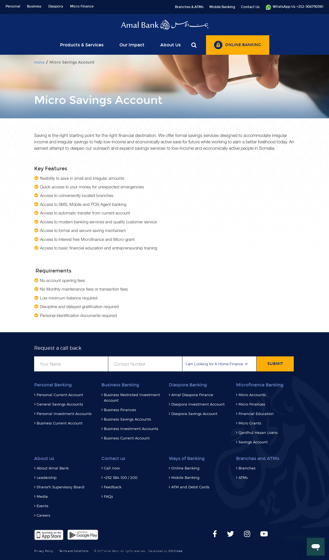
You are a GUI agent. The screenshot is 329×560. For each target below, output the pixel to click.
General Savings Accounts (60, 404)
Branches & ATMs (189, 7)
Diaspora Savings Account (194, 413)
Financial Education (256, 413)
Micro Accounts (252, 394)
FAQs (108, 496)
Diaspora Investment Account (198, 404)
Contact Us (250, 7)
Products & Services (82, 45)
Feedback (112, 487)
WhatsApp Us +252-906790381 (294, 7)
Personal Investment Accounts (64, 413)
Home (39, 62)
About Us (170, 45)
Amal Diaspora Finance (192, 394)
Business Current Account (59, 423)
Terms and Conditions (73, 550)
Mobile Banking (222, 7)
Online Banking (185, 468)
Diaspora (55, 6)
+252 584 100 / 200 (120, 477)
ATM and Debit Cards (190, 487)
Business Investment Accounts (131, 428)
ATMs (243, 477)
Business (34, 6)
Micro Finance (82, 6)
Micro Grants (249, 423)
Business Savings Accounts (127, 419)
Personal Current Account (60, 394)
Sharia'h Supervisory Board (60, 487)
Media (42, 496)
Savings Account (253, 442)
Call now (112, 468)
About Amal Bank (53, 468)
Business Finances (120, 410)
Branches (246, 468)
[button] (219, 363)
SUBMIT (275, 363)
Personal (13, 6)
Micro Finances (251, 404)
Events (42, 506)
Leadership (47, 477)
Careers (43, 515)
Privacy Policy (43, 550)
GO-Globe (175, 550)
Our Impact (131, 45)
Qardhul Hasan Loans (258, 432)
